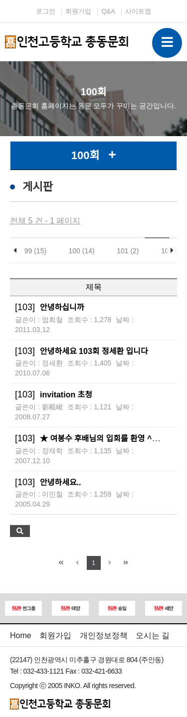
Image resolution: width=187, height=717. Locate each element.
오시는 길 (153, 635)
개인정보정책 (104, 635)
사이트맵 (138, 11)
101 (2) (128, 251)
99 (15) (35, 251)
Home (20, 635)
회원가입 (78, 11)
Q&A (108, 11)
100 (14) (82, 251)
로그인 (45, 11)
